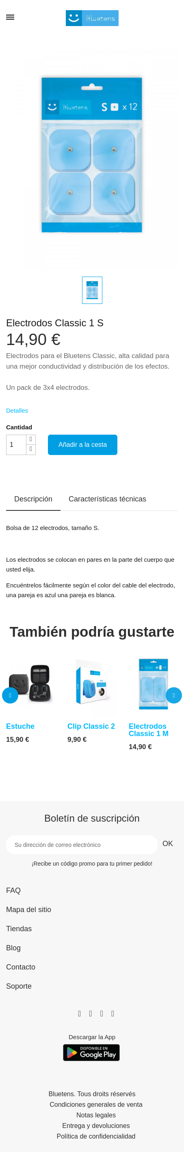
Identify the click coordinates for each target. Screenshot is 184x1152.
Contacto (20, 967)
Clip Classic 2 (91, 726)
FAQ (13, 890)
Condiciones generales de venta (96, 1104)
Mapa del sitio (28, 910)
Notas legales (96, 1115)
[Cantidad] (16, 445)
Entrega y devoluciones (96, 1126)
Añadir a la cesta (82, 444)
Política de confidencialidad (96, 1136)
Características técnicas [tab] (107, 499)
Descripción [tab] (33, 499)
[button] (10, 695)
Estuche (20, 726)
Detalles (17, 410)
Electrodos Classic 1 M (149, 730)
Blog (13, 948)
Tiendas (19, 929)
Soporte (19, 986)
